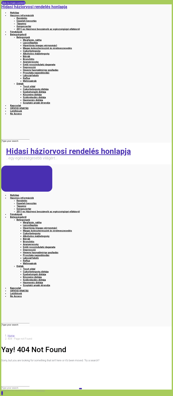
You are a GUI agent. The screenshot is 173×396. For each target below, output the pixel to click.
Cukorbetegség (31, 51)
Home (11, 335)
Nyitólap (14, 12)
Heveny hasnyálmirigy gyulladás (40, 70)
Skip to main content (13, 2)
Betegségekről (18, 34)
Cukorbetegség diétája (36, 89)
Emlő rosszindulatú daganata (39, 64)
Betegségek (23, 37)
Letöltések (16, 111)
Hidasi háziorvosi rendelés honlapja (34, 6)
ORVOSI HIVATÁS (19, 108)
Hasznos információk (22, 15)
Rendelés (22, 18)
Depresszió (29, 67)
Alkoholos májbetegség (36, 53)
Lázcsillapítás (30, 42)
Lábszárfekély (31, 75)
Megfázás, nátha (32, 40)
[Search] (15, 141)
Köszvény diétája (32, 94)
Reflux (26, 78)
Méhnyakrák (30, 81)
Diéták (20, 83)
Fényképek (16, 32)
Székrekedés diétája (34, 97)
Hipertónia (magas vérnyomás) (40, 45)
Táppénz (21, 23)
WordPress (40, 391)
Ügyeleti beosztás (27, 21)
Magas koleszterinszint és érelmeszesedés (47, 48)
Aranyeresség (30, 62)
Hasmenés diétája (33, 100)
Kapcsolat (15, 105)
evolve (3, 391)
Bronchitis (28, 59)
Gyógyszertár (24, 26)
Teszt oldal (29, 86)
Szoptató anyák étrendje (36, 103)
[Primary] (26, 179)
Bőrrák (26, 56)
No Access (16, 113)
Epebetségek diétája (34, 92)
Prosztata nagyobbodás (36, 72)
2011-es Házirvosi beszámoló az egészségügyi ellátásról (48, 29)
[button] (2, 393)
